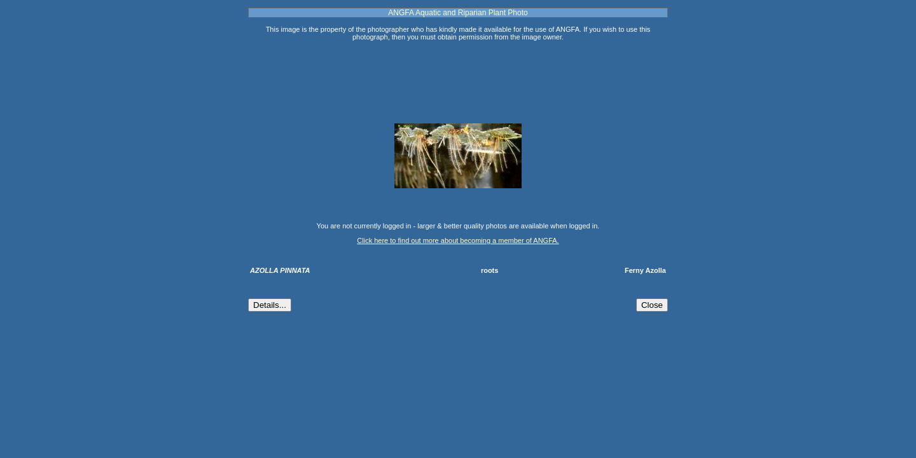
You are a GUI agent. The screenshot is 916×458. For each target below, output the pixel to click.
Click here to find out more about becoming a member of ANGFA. (458, 240)
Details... (269, 305)
